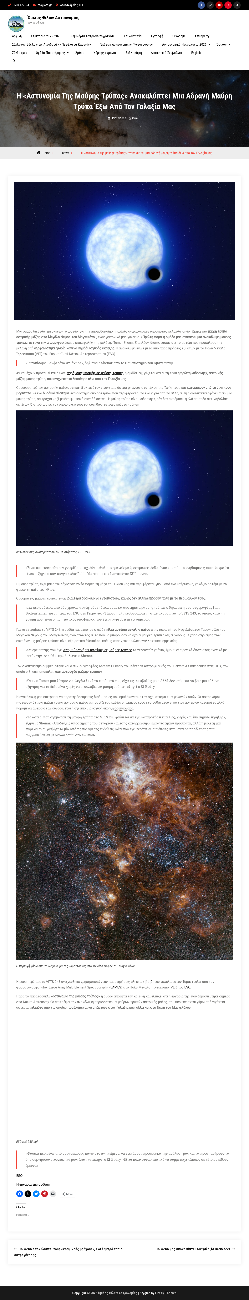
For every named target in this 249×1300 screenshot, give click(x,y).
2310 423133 (21, 5)
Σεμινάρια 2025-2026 (46, 36)
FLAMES (114, 987)
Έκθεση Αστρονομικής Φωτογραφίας (127, 44)
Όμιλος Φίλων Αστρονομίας (54, 17)
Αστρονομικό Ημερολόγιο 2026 (184, 44)
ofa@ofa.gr (45, 5)
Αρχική (17, 36)
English (196, 53)
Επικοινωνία (133, 36)
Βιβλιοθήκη (134, 53)
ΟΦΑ (135, 118)
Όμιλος (222, 44)
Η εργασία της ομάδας (33, 1185)
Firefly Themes (166, 1293)
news (65, 153)
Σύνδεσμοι (19, 53)
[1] (146, 982)
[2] (151, 982)
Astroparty (202, 36)
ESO (187, 987)
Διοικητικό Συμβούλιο (166, 53)
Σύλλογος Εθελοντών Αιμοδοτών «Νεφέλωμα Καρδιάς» (52, 44)
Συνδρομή (179, 36)
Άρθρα (80, 53)
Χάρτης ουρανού (105, 53)
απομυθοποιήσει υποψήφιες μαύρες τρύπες (97, 650)
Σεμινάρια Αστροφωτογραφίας (93, 36)
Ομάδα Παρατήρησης (50, 53)
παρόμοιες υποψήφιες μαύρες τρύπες (95, 373)
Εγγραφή (157, 36)
